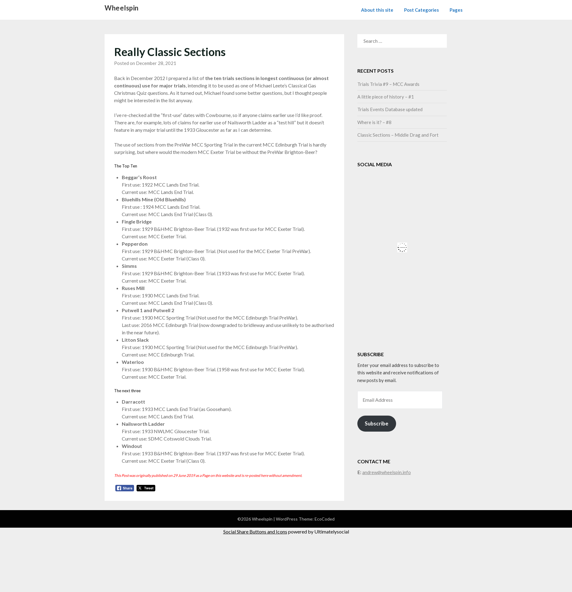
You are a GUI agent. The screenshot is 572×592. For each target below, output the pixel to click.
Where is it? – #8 (374, 122)
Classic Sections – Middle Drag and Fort (398, 135)
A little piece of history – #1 (385, 96)
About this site (377, 10)
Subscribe (376, 423)
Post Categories (421, 10)
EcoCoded (325, 519)
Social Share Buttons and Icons (255, 531)
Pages (456, 10)
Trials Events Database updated (390, 109)
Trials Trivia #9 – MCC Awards (388, 84)
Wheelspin (122, 8)
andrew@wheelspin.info (386, 472)
